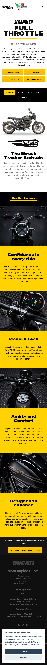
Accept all (23, 651)
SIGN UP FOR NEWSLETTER (21, 550)
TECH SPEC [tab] (20, 92)
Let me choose (33, 645)
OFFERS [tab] (38, 92)
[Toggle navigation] (42, 7)
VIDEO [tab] (30, 92)
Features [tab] (9, 92)
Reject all (23, 657)
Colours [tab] (23, 97)
